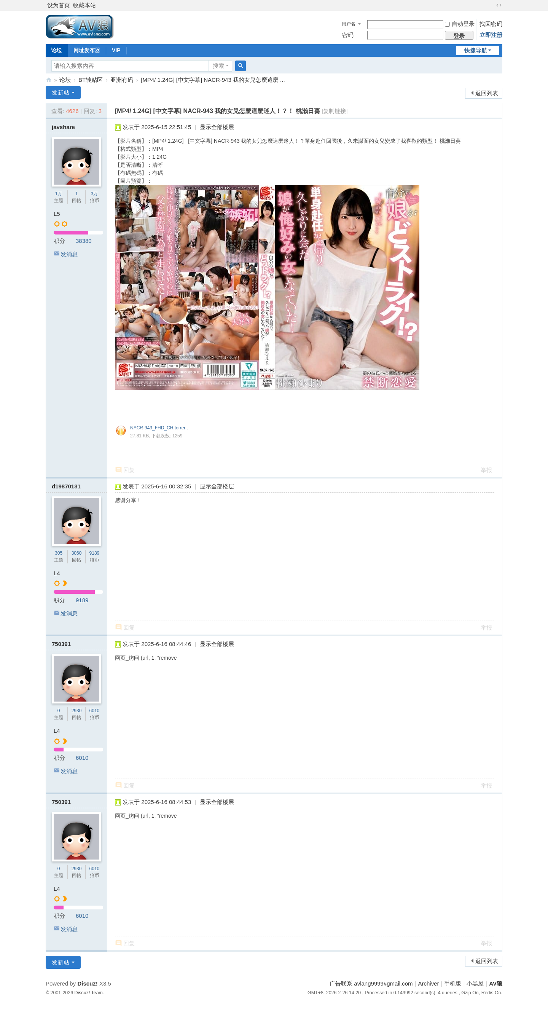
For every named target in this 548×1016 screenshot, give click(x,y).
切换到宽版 (498, 5)
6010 (94, 710)
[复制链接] (334, 111)
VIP (116, 50)
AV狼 (49, 79)
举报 (486, 470)
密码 (348, 35)
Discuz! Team (89, 992)
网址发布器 (86, 50)
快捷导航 (475, 50)
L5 (57, 214)
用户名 (348, 24)
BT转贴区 (90, 80)
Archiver (428, 983)
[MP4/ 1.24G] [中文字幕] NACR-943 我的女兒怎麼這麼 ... (213, 80)
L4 (57, 573)
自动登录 (460, 24)
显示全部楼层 (217, 127)
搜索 (218, 65)
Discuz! (87, 983)
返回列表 (486, 93)
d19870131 (66, 486)
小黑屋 (475, 983)
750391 (61, 644)
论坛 (56, 50)
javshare (63, 127)
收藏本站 (84, 5)
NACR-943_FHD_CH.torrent (159, 428)
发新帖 (61, 92)
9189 (94, 553)
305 (58, 553)
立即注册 (491, 35)
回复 (129, 470)
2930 (77, 710)
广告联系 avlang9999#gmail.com (371, 983)
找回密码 (491, 24)
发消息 (69, 254)
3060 (77, 553)
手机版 (452, 983)
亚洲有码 (121, 80)
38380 (84, 241)
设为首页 (58, 5)
